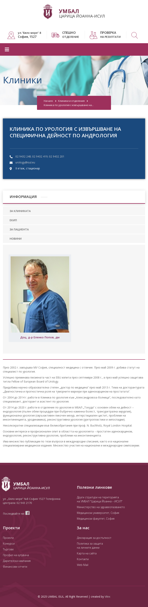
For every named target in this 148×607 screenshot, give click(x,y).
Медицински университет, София (98, 513)
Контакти (83, 559)
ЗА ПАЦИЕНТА (19, 229)
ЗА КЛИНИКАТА (20, 211)
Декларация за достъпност (94, 538)
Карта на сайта (87, 553)
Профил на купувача (16, 555)
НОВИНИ (16, 238)
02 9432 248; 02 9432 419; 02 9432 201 (39, 156)
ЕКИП (13, 220)
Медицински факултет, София (95, 518)
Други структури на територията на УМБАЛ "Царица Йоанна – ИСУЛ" (99, 499)
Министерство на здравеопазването (101, 507)
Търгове (8, 549)
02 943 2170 (24, 503)
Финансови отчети (15, 566)
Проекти (8, 538)
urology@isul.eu (25, 162)
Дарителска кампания (17, 561)
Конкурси (9, 543)
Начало (48, 101)
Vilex (107, 596)
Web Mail (82, 565)
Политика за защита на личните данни (90, 545)
